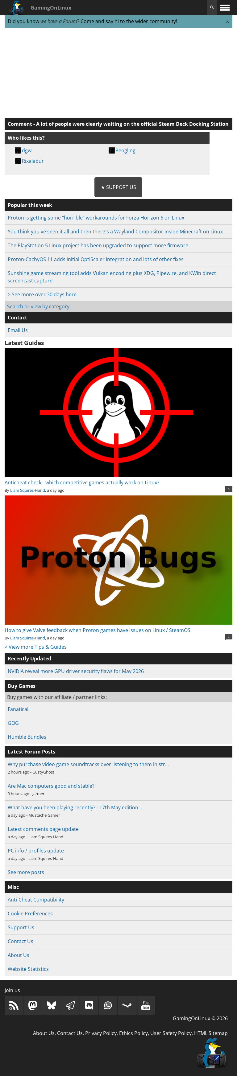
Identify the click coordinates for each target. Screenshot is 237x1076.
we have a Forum (58, 21)
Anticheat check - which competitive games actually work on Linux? (118, 479)
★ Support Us (118, 187)
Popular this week (30, 205)
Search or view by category (38, 306)
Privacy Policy (101, 1033)
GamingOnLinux (51, 7)
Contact (17, 317)
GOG (13, 723)
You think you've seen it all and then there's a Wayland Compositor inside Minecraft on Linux (115, 231)
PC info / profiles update (36, 850)
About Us (18, 955)
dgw (26, 150)
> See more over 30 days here (42, 294)
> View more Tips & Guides (36, 646)
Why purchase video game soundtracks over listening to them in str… (88, 764)
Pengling (125, 150)
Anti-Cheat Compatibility (36, 899)
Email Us (18, 330)
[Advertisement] (118, 73)
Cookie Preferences (30, 913)
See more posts (26, 872)
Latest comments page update (43, 829)
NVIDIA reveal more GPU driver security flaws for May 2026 (76, 671)
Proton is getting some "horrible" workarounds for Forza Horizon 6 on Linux (96, 217)
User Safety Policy (171, 1033)
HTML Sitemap (211, 1033)
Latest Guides (24, 343)
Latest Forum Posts (31, 751)
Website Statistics (28, 969)
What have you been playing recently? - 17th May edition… (75, 807)
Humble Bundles (27, 736)
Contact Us (20, 941)
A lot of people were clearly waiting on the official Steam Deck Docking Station (132, 124)
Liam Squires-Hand (27, 490)
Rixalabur (33, 161)
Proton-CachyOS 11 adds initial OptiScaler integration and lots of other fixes (96, 259)
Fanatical (18, 709)
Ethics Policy (133, 1033)
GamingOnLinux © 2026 (200, 1018)
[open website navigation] (224, 7)
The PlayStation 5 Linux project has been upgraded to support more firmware (98, 245)
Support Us (21, 927)
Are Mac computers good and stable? (51, 785)
